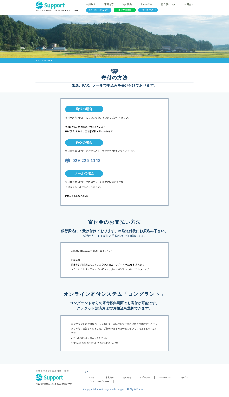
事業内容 (110, 377)
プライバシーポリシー (99, 381)
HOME (38, 60)
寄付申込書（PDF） (75, 117)
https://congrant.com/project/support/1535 (94, 342)
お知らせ (93, 377)
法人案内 (127, 377)
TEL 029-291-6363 (99, 10)
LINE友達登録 (124, 10)
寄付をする (147, 10)
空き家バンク (165, 377)
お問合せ (184, 377)
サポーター (145, 377)
